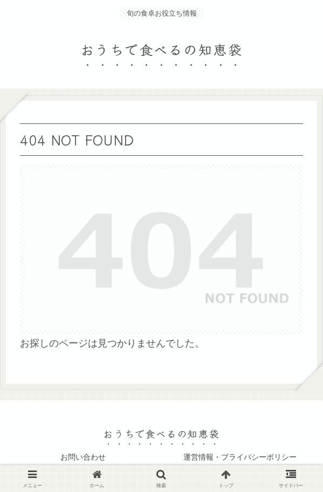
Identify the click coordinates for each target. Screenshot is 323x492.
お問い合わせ (83, 457)
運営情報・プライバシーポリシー (240, 457)
